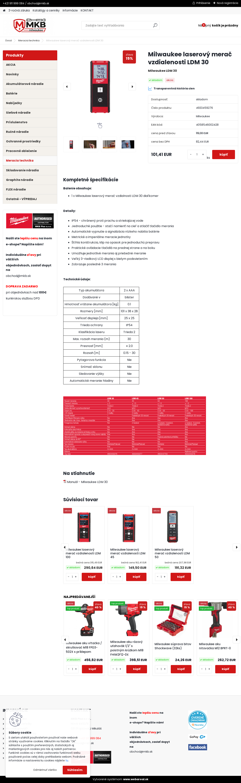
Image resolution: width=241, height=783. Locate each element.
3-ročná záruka (19, 10)
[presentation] (67, 86)
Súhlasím (74, 770)
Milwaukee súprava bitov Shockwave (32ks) (173, 646)
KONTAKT (87, 10)
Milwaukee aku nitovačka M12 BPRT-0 (215, 646)
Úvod (8, 40)
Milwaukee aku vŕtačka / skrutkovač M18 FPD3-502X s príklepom (84, 647)
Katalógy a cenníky (46, 10)
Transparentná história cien (171, 88)
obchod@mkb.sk (18, 276)
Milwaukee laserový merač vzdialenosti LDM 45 (127, 553)
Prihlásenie (203, 3)
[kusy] (196, 154)
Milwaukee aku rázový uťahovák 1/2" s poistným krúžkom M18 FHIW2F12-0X (126, 648)
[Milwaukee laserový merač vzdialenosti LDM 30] (99, 86)
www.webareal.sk (135, 779)
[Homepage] (4, 10)
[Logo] (29, 25)
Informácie (70, 10)
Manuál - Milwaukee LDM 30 (85, 482)
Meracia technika (29, 40)
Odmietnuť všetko (45, 770)
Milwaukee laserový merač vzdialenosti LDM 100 (83, 553)
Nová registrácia (227, 3)
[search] (155, 26)
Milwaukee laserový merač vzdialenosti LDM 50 (172, 553)
